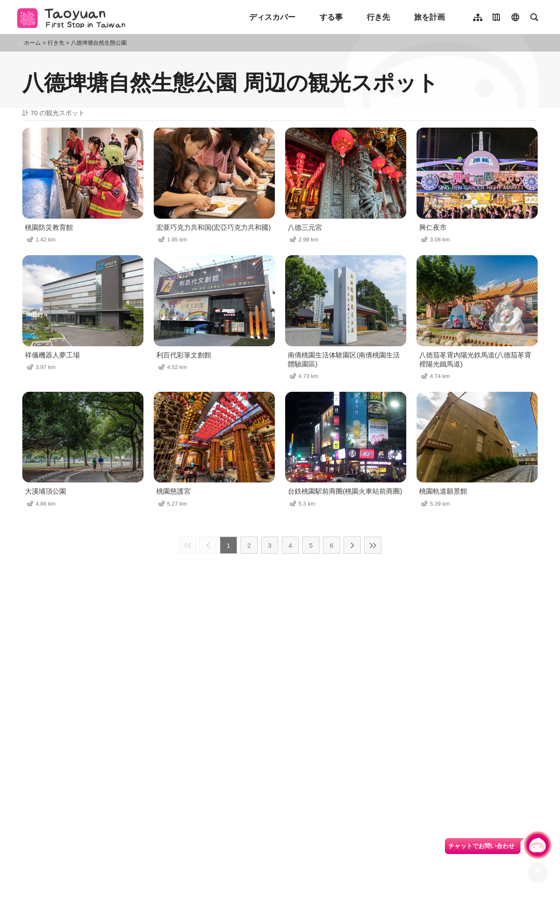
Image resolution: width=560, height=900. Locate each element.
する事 (331, 17)
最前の (187, 545)
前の (207, 545)
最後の (372, 545)
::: (20, 43)
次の (352, 545)
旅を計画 (429, 17)
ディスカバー (272, 17)
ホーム (32, 43)
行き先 (378, 17)
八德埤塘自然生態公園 (99, 43)
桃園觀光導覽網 (73, 17)
